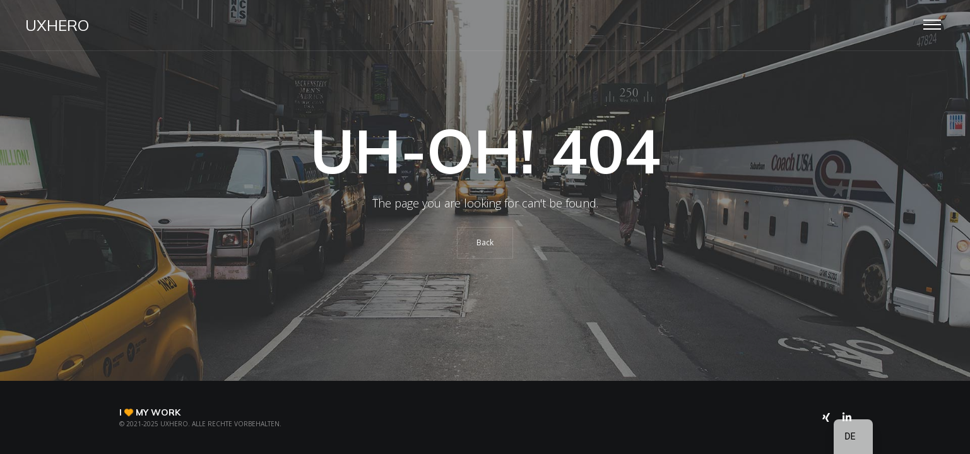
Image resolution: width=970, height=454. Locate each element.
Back (485, 242)
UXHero (57, 25)
